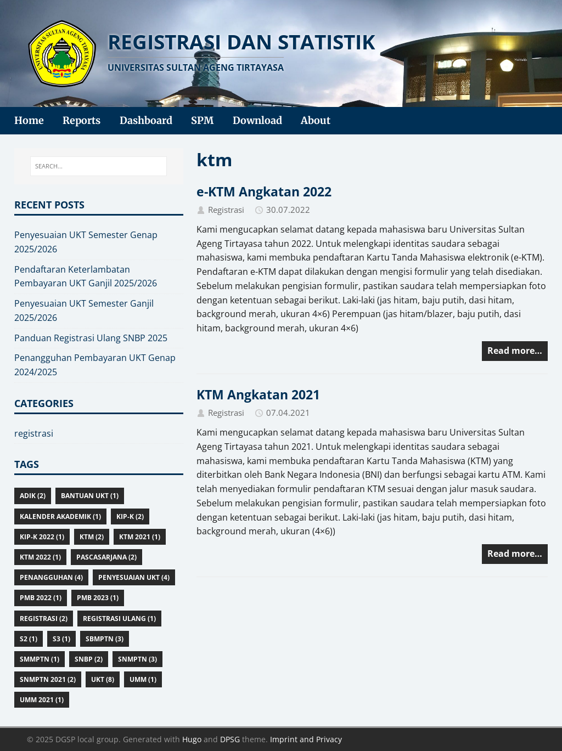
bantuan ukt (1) (90, 495)
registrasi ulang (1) (119, 618)
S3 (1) (61, 638)
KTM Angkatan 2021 (258, 394)
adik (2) (33, 495)
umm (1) (143, 679)
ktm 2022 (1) (40, 557)
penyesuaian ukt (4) (134, 577)
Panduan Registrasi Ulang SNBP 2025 (90, 338)
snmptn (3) (137, 659)
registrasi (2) (44, 618)
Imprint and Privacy (306, 739)
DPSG (230, 739)
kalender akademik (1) (60, 516)
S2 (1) (28, 638)
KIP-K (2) (130, 516)
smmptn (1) (39, 659)
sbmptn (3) (104, 638)
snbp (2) (89, 659)
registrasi (33, 433)
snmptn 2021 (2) (48, 679)
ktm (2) (92, 536)
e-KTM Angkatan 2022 (263, 191)
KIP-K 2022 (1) (42, 536)
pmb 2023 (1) (98, 597)
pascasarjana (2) (106, 557)
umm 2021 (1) (42, 699)
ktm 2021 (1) (139, 536)
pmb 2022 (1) (40, 597)
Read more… (514, 351)
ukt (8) (102, 679)
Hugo (191, 739)
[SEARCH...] (98, 166)
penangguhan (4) (51, 577)
